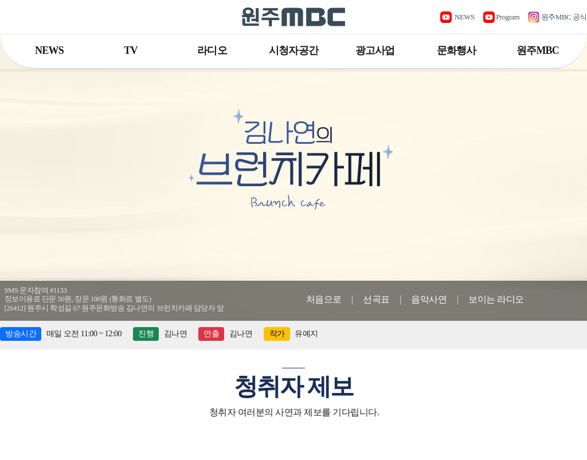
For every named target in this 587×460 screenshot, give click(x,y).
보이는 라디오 (496, 299)
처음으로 (324, 299)
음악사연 (429, 299)
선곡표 (376, 299)
